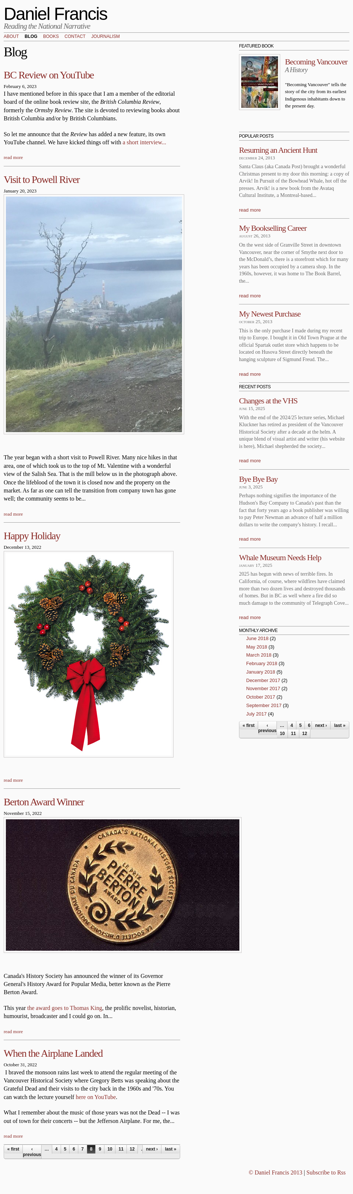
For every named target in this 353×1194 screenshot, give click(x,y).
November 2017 (263, 688)
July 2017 (256, 714)
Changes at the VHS (268, 400)
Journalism (105, 36)
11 (120, 1149)
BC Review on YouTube (49, 75)
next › (152, 1149)
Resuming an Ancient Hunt (278, 150)
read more (13, 157)
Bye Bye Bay (258, 479)
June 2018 (257, 638)
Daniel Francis (55, 14)
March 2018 (259, 655)
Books (51, 36)
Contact (75, 36)
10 (109, 1149)
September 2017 (264, 705)
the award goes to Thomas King (64, 1008)
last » (170, 1149)
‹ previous (32, 1152)
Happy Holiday (32, 535)
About (11, 36)
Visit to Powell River (41, 179)
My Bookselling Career (272, 228)
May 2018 (256, 647)
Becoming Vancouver (316, 61)
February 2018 (262, 663)
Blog (31, 36)
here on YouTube (96, 1097)
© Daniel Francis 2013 (275, 1172)
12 (132, 1149)
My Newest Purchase (269, 313)
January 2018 (260, 672)
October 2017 (260, 697)
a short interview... (144, 142)
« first (13, 1149)
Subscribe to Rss (326, 1172)
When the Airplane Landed (53, 1053)
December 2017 (263, 680)
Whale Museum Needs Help (280, 557)
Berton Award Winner (44, 802)
